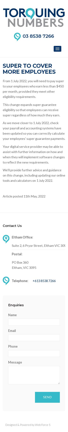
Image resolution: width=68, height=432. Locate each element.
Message (15, 362)
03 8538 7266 (38, 36)
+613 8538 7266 (44, 281)
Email (12, 331)
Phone (13, 346)
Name (12, 315)
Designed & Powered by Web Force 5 (27, 424)
